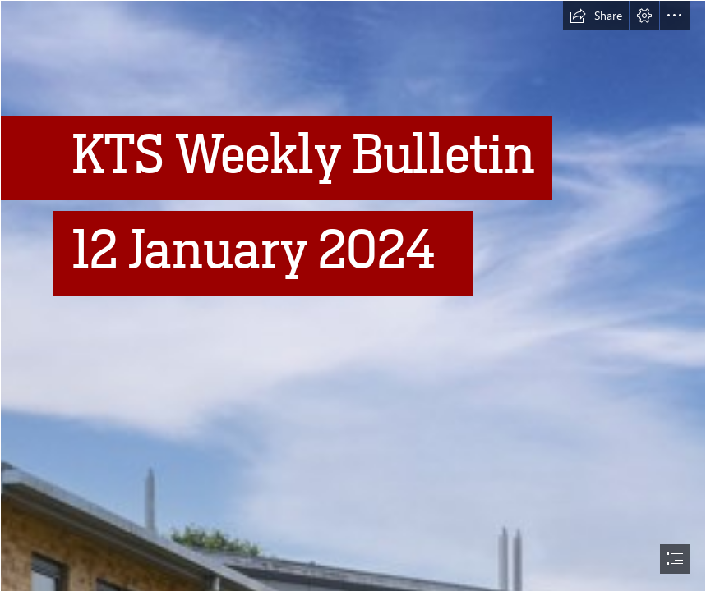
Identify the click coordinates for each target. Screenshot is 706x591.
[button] (596, 15)
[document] (353, 295)
